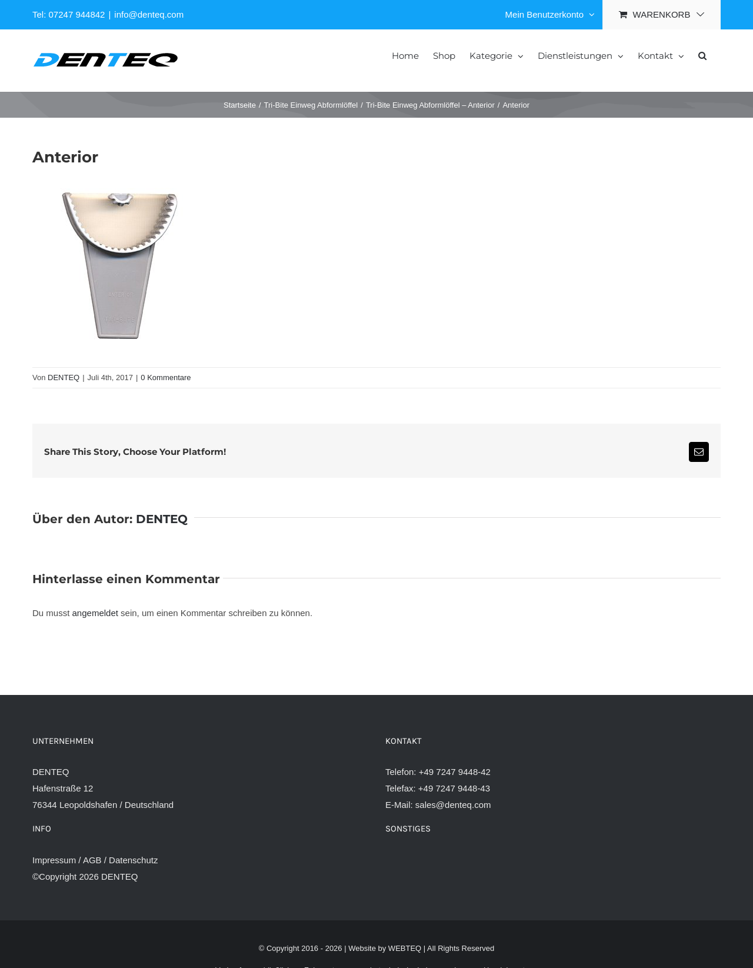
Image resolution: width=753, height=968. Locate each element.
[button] (702, 54)
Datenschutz (133, 860)
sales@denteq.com (453, 805)
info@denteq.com (149, 14)
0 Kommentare (166, 377)
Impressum (54, 860)
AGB (92, 860)
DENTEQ (63, 377)
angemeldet (95, 613)
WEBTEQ (404, 948)
